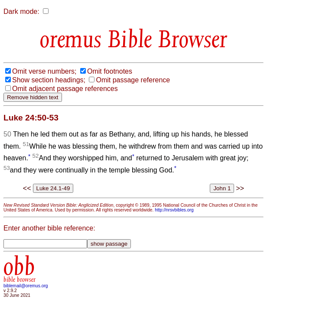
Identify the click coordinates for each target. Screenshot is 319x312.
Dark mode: (21, 11)
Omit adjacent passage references (65, 88)
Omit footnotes (109, 71)
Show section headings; (48, 80)
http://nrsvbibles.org (174, 210)
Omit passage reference (133, 80)
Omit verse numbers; (44, 71)
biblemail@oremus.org (25, 285)
